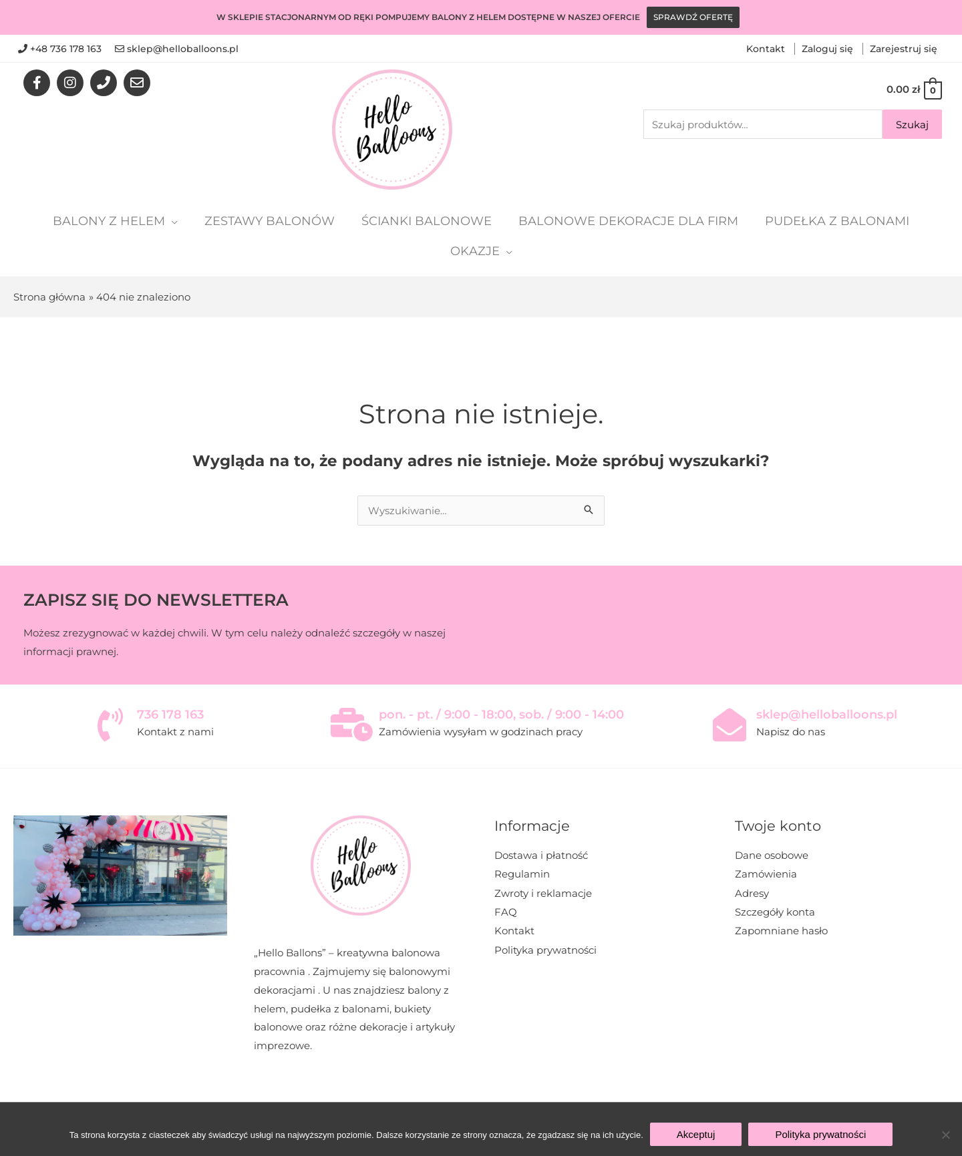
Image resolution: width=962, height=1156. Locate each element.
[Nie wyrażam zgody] (945, 1134)
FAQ (505, 911)
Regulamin (522, 874)
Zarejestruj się (903, 49)
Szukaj (912, 124)
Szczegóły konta (775, 911)
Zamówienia (766, 874)
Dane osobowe (771, 855)
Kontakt (767, 49)
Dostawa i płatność (541, 855)
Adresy (752, 892)
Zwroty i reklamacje (543, 892)
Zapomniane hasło (781, 930)
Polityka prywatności (545, 948)
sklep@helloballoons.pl (182, 49)
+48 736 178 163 (66, 49)
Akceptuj (696, 1134)
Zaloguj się (829, 49)
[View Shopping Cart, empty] (913, 89)
